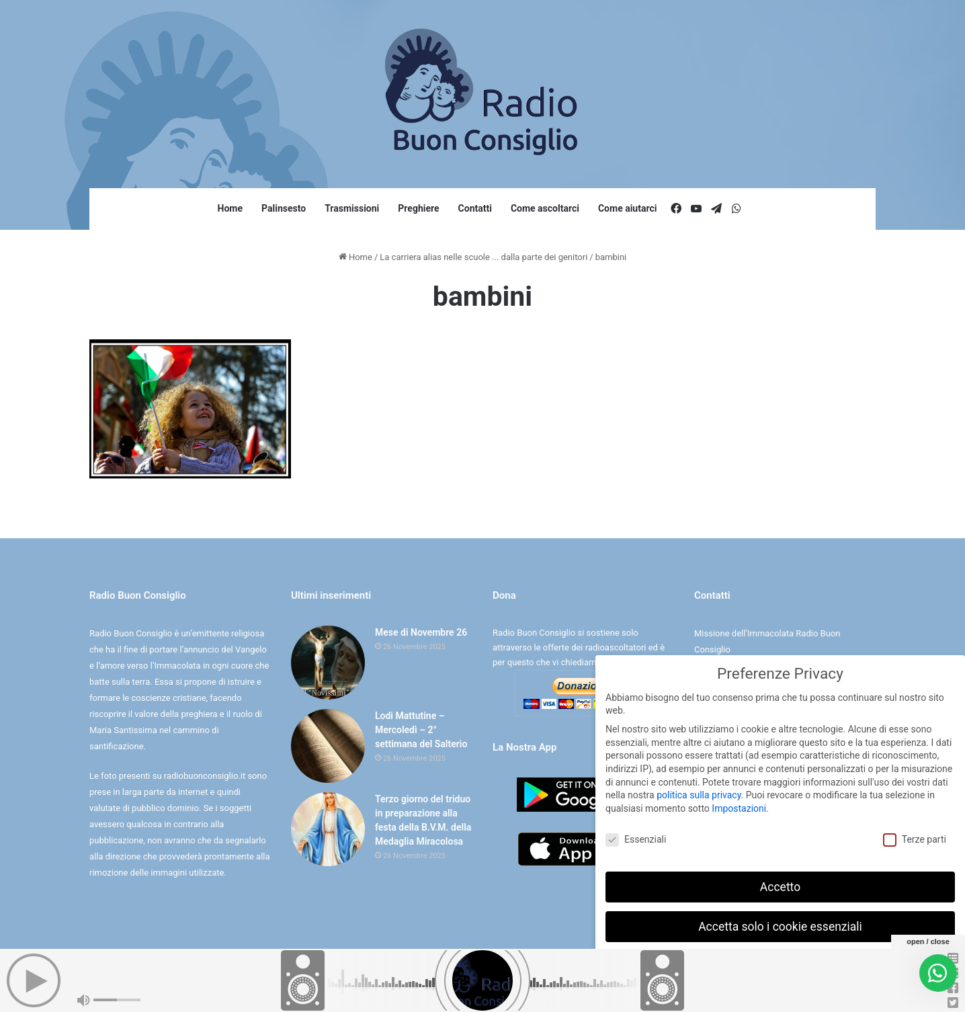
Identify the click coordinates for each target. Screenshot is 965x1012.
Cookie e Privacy (494, 987)
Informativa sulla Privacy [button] (809, 994)
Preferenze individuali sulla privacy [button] (780, 965)
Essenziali (635, 839)
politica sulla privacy (699, 795)
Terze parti (914, 839)
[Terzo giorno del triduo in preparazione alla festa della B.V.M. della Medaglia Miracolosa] (328, 829)
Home (230, 208)
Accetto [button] (780, 886)
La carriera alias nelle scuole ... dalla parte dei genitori (483, 257)
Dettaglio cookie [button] (738, 994)
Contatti (475, 208)
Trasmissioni (352, 208)
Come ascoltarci (545, 208)
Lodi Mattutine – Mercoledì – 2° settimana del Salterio (421, 729)
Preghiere (418, 208)
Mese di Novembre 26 (421, 632)
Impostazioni (739, 807)
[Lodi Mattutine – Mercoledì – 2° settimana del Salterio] (328, 746)
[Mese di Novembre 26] (328, 663)
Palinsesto (283, 208)
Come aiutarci (627, 208)
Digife (576, 987)
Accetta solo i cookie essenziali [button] (780, 926)
